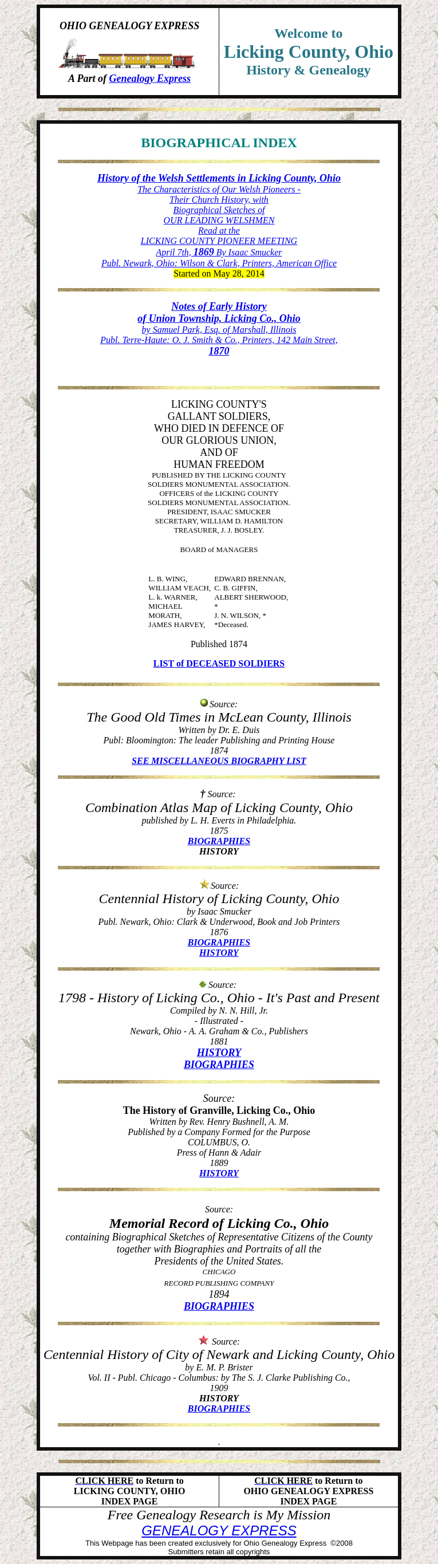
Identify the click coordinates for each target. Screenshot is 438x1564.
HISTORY (219, 953)
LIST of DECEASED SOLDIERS (219, 663)
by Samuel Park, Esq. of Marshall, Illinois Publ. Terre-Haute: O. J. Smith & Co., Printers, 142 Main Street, (219, 329)
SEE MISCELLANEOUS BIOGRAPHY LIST (219, 761)
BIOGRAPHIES (219, 841)
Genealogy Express (150, 78)
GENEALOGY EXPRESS (218, 1530)
